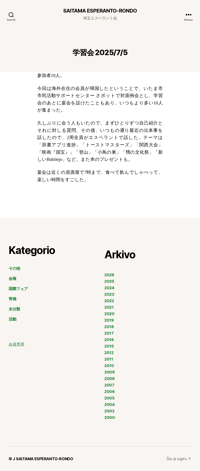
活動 (12, 319)
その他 (14, 268)
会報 (12, 278)
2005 (109, 398)
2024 (109, 288)
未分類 (14, 309)
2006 (109, 391)
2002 (109, 411)
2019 (109, 320)
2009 (109, 372)
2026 (109, 275)
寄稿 (12, 299)
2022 (109, 301)
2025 (109, 281)
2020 (109, 313)
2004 (109, 404)
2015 (109, 346)
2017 (109, 333)
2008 (109, 378)
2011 (108, 359)
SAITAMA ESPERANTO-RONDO (100, 10)
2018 (109, 326)
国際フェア (18, 288)
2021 (109, 307)
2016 (109, 339)
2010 (109, 365)
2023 (109, 294)
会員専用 (16, 344)
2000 (109, 417)
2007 (109, 385)
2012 (109, 352)
